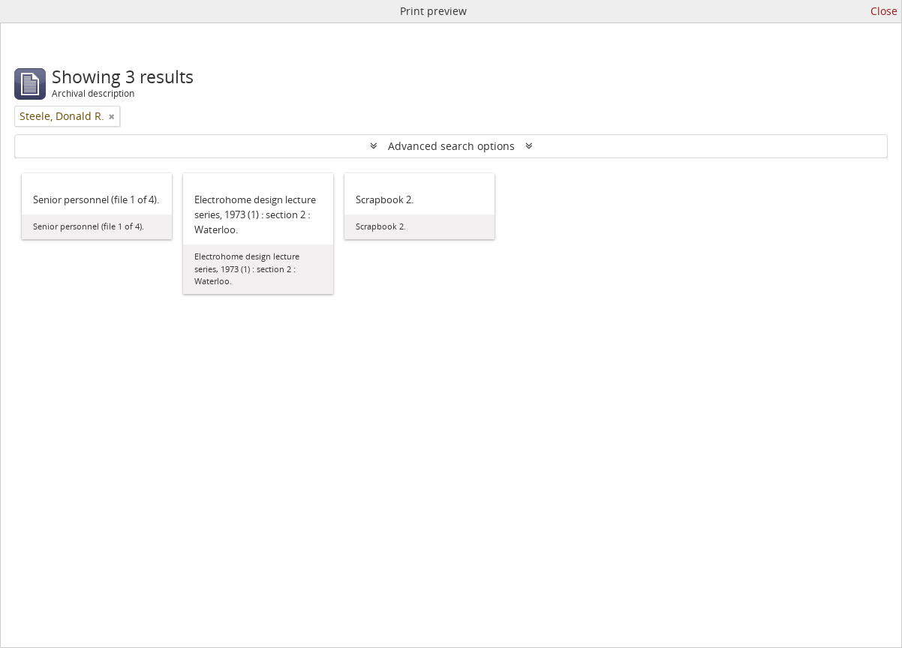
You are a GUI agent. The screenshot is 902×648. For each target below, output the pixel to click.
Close (883, 11)
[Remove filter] (112, 116)
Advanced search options (451, 146)
